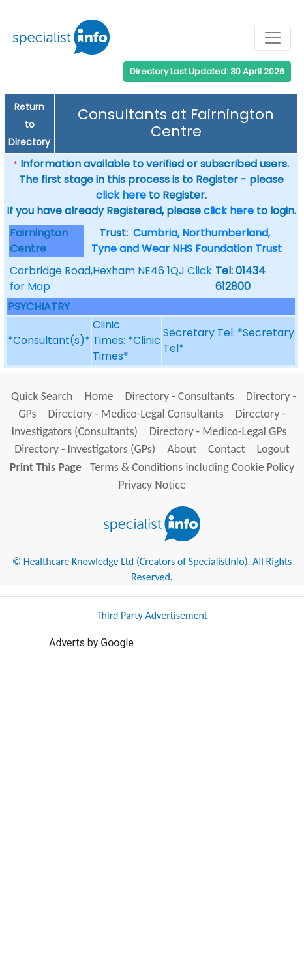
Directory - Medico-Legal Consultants (136, 414)
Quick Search (42, 396)
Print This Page (46, 467)
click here (121, 195)
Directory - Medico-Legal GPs (218, 431)
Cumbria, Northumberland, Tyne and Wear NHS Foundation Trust (186, 240)
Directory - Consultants (179, 396)
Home (98, 396)
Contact (226, 449)
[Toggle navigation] (272, 38)
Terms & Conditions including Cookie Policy (192, 467)
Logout (272, 449)
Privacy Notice (152, 485)
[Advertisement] (152, 802)
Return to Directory (29, 124)
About (181, 449)
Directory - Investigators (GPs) (84, 449)
